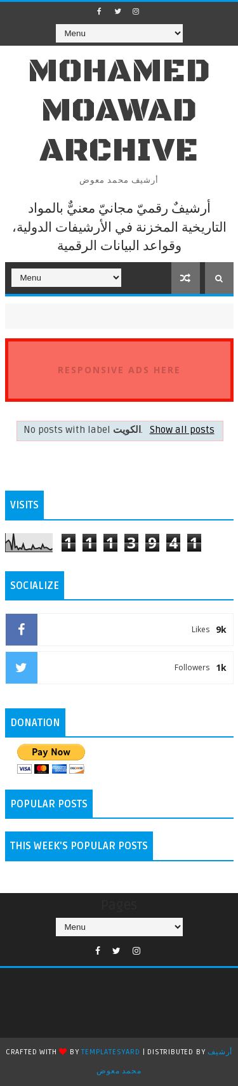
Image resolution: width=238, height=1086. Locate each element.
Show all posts (182, 430)
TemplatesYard (110, 1052)
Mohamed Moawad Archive (119, 111)
